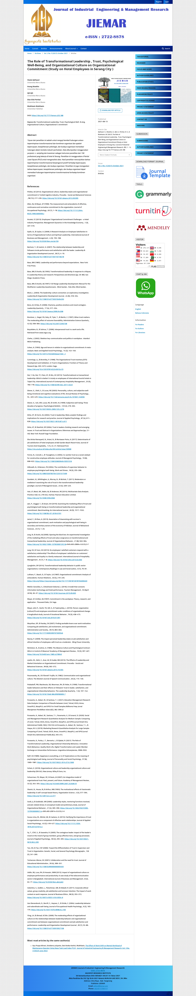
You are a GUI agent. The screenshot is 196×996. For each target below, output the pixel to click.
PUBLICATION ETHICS (145, 82)
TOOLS (139, 184)
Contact (83, 49)
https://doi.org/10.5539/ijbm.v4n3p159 (42, 241)
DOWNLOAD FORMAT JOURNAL (150, 162)
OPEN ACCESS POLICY (145, 113)
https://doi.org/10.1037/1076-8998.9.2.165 (48, 910)
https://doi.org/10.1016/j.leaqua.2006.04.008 (45, 311)
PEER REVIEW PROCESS (146, 88)
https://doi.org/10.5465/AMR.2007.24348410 (58, 784)
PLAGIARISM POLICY (145, 94)
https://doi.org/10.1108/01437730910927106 (45, 928)
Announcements (56, 49)
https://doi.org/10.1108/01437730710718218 (45, 257)
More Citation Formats (108, 155)
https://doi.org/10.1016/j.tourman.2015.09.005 (57, 593)
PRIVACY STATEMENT (145, 107)
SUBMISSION (142, 134)
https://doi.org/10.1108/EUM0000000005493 (45, 867)
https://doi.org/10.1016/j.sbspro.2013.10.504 (45, 670)
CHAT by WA (141, 274)
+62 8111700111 (101, 989)
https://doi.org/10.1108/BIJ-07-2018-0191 (44, 513)
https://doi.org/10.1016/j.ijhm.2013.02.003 (65, 560)
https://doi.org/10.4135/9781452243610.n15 (45, 369)
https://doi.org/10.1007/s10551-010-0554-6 (45, 897)
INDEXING (141, 125)
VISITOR (140, 239)
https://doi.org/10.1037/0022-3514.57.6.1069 (55, 762)
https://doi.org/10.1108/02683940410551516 (53, 461)
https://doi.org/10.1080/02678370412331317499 (47, 474)
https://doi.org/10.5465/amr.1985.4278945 (44, 654)
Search (167, 49)
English (138, 309)
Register (159, 2)
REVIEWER (141, 63)
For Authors (139, 329)
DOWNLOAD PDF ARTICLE (111, 110)
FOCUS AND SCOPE (144, 69)
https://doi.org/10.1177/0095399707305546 (45, 633)
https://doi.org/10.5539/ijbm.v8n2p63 (48, 882)
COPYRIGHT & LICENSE (146, 101)
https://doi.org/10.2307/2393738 (53, 324)
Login (167, 2)
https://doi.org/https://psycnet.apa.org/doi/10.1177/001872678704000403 (57, 581)
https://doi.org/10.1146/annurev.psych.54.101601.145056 (61, 397)
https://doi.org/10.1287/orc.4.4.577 (41, 796)
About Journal (70, 49)
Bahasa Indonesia (142, 313)
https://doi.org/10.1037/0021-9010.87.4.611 (49, 421)
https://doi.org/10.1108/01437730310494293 (45, 299)
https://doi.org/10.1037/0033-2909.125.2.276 (45, 409)
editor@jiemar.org (100, 986)
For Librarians (140, 333)
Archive (44, 49)
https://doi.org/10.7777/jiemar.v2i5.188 (47, 115)
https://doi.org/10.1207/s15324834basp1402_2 (46, 354)
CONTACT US (142, 119)
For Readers (139, 325)
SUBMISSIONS (142, 141)
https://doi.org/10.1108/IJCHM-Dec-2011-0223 (54, 385)
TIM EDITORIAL (143, 57)
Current (35, 49)
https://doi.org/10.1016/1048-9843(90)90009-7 (46, 694)
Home (27, 49)
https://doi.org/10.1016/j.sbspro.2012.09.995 (60, 198)
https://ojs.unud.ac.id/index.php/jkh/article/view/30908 (49, 449)
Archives (38, 53)
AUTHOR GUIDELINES (145, 75)
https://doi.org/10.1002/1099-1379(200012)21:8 (46, 544)
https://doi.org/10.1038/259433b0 (41, 498)
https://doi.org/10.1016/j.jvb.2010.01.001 (43, 618)
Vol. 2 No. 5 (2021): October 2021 (56, 53)
